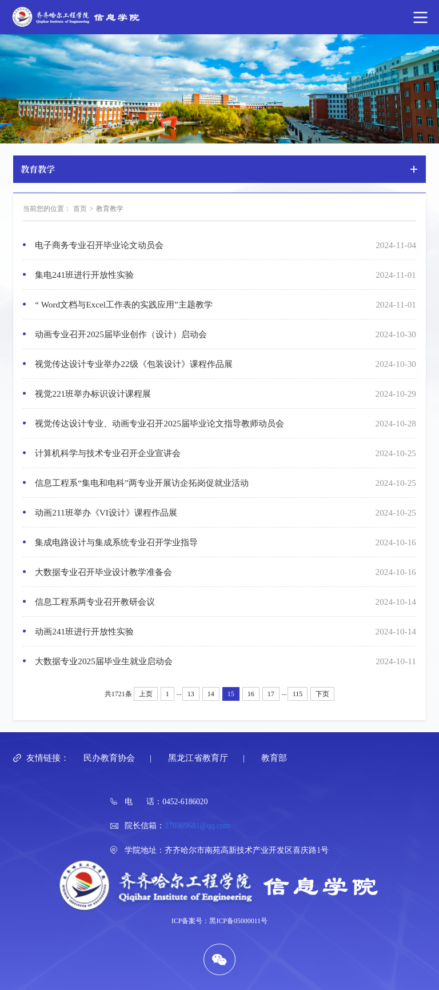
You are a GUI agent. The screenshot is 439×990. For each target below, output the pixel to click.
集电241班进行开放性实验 (84, 275)
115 (298, 694)
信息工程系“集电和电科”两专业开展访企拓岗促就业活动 (142, 483)
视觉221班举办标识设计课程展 (93, 393)
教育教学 (109, 209)
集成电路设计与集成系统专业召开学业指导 (116, 542)
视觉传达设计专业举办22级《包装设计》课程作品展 (133, 364)
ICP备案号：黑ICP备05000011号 (219, 921)
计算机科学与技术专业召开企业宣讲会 (108, 453)
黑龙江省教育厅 (198, 758)
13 (190, 694)
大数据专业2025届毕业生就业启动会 (104, 661)
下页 (322, 694)
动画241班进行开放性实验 (84, 631)
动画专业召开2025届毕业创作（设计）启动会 (121, 334)
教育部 (274, 758)
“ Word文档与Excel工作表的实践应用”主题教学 (124, 304)
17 (271, 694)
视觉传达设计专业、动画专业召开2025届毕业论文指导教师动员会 (159, 423)
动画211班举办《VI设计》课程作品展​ (106, 512)
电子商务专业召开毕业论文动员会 (99, 245)
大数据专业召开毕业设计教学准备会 (103, 572)
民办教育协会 (109, 758)
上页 (146, 694)
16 (251, 694)
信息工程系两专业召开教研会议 (95, 601)
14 (210, 694)
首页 (80, 209)
